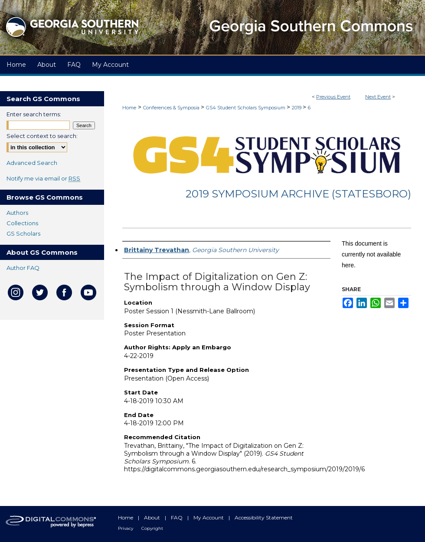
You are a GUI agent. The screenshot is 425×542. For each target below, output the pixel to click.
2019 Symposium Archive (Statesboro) (298, 193)
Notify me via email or (43, 178)
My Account (209, 517)
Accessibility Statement (264, 517)
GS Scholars (23, 233)
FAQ (177, 517)
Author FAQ (23, 267)
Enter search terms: (34, 114)
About (152, 517)
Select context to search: (42, 135)
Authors (17, 212)
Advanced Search (32, 162)
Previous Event (333, 97)
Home (129, 108)
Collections (22, 223)
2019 (297, 108)
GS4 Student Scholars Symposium (246, 108)
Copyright (152, 528)
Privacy (126, 528)
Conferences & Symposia (172, 108)
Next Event (378, 97)
